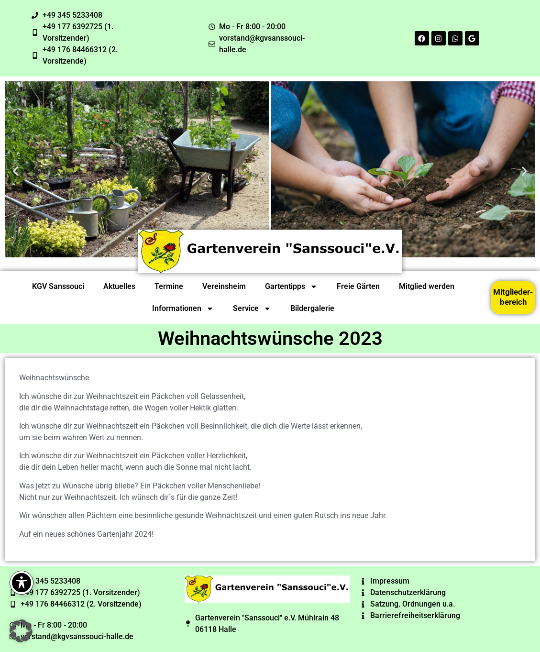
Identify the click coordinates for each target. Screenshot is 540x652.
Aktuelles (119, 286)
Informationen (183, 308)
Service (252, 308)
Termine (168, 286)
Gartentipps (291, 286)
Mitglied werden (426, 286)
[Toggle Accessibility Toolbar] (21, 582)
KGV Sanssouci (58, 286)
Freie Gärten (358, 286)
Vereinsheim (224, 286)
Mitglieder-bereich (513, 296)
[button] (16, 171)
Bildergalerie (312, 308)
